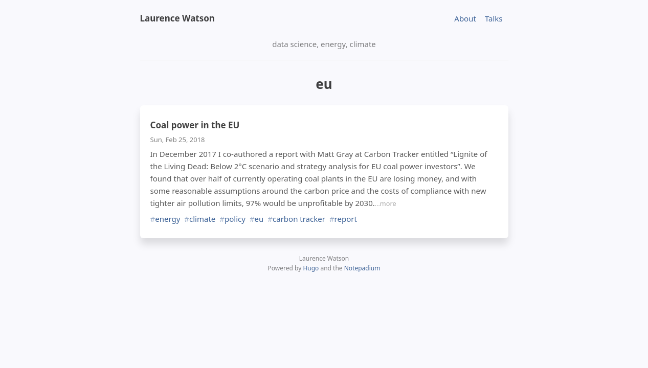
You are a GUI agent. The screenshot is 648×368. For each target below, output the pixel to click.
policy (235, 219)
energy (167, 219)
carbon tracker (299, 219)
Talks (494, 18)
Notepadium (362, 268)
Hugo (311, 268)
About (465, 18)
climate (202, 219)
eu (259, 219)
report (345, 219)
